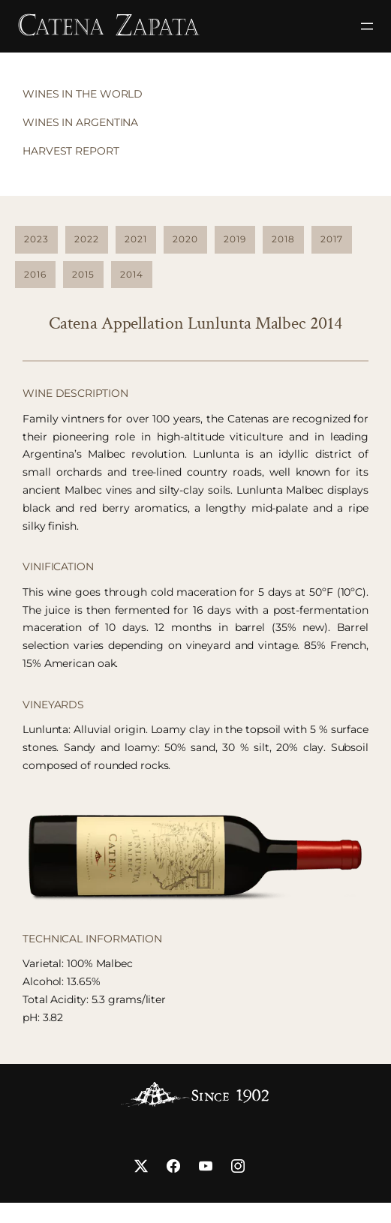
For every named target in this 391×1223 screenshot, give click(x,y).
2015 (83, 274)
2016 (35, 274)
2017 (331, 239)
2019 (235, 239)
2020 (185, 239)
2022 (86, 239)
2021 (136, 239)
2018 (283, 239)
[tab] (79, 95)
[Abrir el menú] (367, 26)
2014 (131, 274)
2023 (36, 239)
